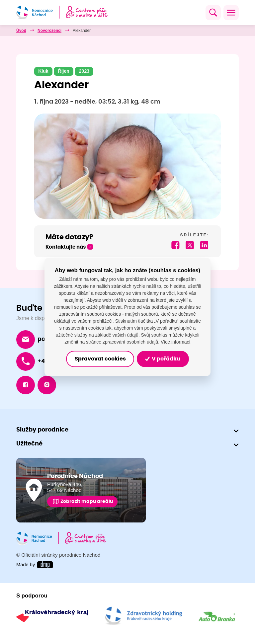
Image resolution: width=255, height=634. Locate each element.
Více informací (175, 342)
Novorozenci (49, 30)
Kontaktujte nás (65, 247)
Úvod (21, 30)
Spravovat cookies (100, 358)
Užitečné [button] (29, 444)
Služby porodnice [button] (42, 430)
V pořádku (162, 358)
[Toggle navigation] (231, 12)
